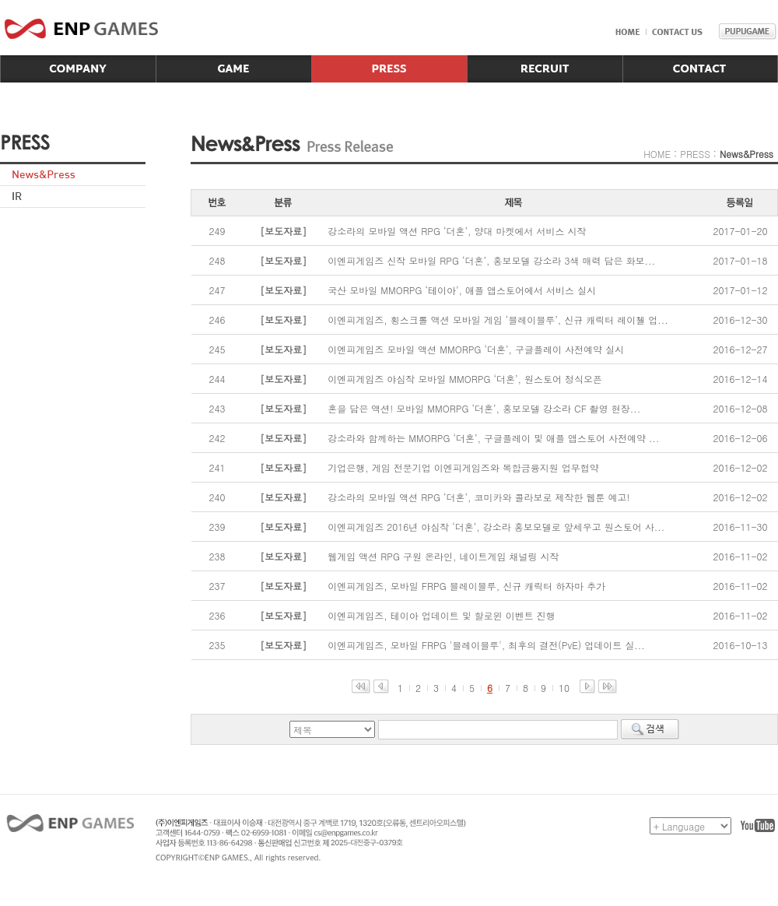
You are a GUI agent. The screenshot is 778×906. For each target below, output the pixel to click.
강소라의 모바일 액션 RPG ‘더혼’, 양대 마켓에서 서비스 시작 (457, 230)
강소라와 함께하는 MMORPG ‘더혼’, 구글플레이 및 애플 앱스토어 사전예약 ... (493, 437)
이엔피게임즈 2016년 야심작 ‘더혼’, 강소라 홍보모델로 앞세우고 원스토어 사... (496, 526)
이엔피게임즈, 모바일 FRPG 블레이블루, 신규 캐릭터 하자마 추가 (466, 585)
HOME (657, 153)
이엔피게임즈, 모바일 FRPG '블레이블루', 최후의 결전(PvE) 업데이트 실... (486, 644)
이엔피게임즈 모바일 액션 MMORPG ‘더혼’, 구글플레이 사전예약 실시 (476, 349)
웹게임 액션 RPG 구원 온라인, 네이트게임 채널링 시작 (443, 556)
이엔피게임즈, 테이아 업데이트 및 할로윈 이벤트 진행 (441, 615)
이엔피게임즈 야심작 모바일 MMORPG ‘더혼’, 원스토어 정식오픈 (465, 378)
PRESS (695, 153)
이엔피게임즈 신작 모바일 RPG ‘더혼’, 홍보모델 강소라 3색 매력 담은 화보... (491, 260)
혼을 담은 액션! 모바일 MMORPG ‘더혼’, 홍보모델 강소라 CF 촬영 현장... (484, 408)
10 (564, 687)
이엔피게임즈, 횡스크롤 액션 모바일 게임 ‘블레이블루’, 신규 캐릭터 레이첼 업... (498, 319)
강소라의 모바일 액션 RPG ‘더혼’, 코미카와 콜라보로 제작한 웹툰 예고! (478, 497)
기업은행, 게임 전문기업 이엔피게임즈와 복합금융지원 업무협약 (463, 467)
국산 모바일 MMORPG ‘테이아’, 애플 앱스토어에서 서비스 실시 (462, 290)
